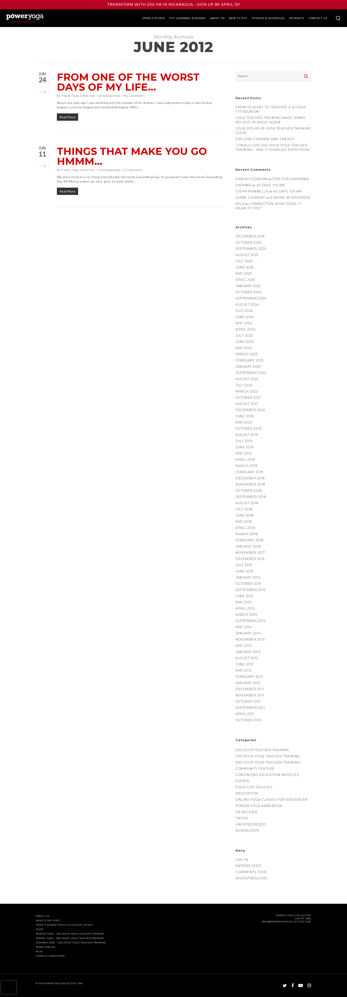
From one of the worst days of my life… (128, 82)
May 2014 (243, 627)
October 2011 (248, 702)
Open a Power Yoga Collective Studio (64, 925)
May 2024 (243, 323)
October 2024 (248, 292)
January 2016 (247, 577)
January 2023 (248, 367)
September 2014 (250, 621)
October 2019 (248, 429)
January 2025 (247, 286)
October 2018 (248, 491)
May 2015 (243, 602)
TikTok (241, 818)
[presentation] (8, 987)
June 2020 (244, 416)
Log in (241, 860)
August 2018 (246, 503)
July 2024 (244, 311)
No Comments (134, 95)
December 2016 (249, 559)
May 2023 (243, 348)
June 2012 (244, 664)
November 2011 (249, 695)
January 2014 (247, 633)
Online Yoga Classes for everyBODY (271, 800)
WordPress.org (251, 878)
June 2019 (244, 447)
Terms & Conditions (50, 956)
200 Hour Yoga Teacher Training (267, 756)
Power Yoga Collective (78, 95)
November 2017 (250, 553)
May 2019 (243, 453)
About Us (42, 916)
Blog (39, 951)
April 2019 (245, 460)
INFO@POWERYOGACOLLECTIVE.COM (286, 921)
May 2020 (243, 422)
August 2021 (246, 404)
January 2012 (247, 683)
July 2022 (244, 385)
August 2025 (246, 255)
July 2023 (244, 336)
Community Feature (255, 769)
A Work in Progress (290, 198)
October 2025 (248, 243)
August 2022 (246, 379)
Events (242, 781)
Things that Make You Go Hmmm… (132, 156)
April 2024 (245, 329)
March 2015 (246, 615)
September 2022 (250, 373)
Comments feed (251, 872)
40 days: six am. (270, 185)
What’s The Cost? (48, 920)
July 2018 (244, 509)
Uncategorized (109, 95)
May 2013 (243, 646)
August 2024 (247, 305)
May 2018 (243, 522)
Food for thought (253, 787)
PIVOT (40, 929)
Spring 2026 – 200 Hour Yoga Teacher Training (70, 938)
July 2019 (244, 441)
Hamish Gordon (251, 179)
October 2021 (248, 398)
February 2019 (249, 472)
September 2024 (250, 298)
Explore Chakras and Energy (264, 139)
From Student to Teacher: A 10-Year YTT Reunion (270, 109)
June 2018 (244, 515)
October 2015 (248, 584)
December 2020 (250, 410)
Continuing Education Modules (267, 775)
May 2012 (243, 670)
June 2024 (244, 317)
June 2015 (244, 596)
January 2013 (247, 652)
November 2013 (250, 639)
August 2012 (246, 658)
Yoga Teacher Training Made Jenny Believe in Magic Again (270, 120)
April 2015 (244, 608)
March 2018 (246, 534)
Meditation (246, 793)
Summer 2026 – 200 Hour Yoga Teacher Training (71, 942)
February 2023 (249, 360)
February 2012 (249, 677)
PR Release (246, 812)
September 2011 (250, 708)
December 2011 (249, 689)
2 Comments (133, 170)
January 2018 (248, 546)
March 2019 (246, 466)
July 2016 (243, 565)
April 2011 (244, 714)
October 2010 (248, 720)
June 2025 (244, 267)
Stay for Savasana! (290, 179)
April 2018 (245, 528)
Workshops (247, 831)
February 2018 (249, 540)
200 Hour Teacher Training (262, 750)
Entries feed (248, 866)
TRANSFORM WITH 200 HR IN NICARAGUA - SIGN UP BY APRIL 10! (173, 4)
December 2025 (250, 236)
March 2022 (246, 391)
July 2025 (244, 261)
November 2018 (250, 484)
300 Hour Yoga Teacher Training (267, 762)
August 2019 (246, 435)
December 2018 (250, 478)
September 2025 (250, 249)
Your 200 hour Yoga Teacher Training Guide (273, 130)
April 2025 (245, 280)
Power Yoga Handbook (258, 806)
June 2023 (244, 342)
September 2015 (250, 590)
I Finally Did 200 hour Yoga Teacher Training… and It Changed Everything (272, 147)
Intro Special (46, 947)
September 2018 (250, 497)
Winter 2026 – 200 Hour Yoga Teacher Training (70, 934)
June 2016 (244, 571)
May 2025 (243, 274)
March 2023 (246, 354)
